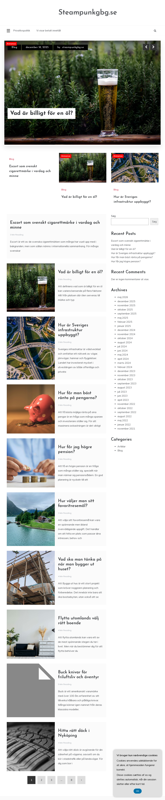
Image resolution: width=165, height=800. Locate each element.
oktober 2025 (125, 309)
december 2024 (126, 330)
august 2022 (124, 416)
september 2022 (126, 412)
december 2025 (126, 301)
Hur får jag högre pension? (126, 261)
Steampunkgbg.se (87, 12)
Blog (14, 47)
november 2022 (126, 403)
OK (137, 791)
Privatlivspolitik (21, 30)
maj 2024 (122, 354)
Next (153, 47)
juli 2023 (122, 391)
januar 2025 (124, 326)
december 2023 (126, 371)
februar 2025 (124, 321)
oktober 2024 (125, 338)
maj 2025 (122, 317)
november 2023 (126, 375)
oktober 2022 (125, 408)
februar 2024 (124, 367)
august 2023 (124, 387)
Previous (146, 47)
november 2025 (126, 305)
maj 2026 (122, 297)
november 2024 (126, 334)
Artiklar (121, 446)
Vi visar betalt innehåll (48, 30)
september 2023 (126, 383)
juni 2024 (122, 350)
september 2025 (126, 313)
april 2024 (123, 358)
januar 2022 (124, 424)
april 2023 (123, 399)
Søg (113, 215)
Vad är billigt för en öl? (41, 113)
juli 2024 (122, 346)
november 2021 (126, 428)
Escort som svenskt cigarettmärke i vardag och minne (30, 171)
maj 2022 (122, 420)
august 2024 (124, 342)
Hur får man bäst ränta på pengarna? (132, 257)
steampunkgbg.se (73, 47)
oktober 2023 (125, 379)
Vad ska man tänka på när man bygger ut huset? (80, 564)
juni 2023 (122, 395)
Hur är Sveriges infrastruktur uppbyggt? (73, 330)
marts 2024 (124, 362)
